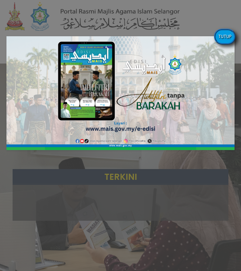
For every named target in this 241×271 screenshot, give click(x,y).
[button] (120, 93)
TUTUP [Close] (224, 36)
